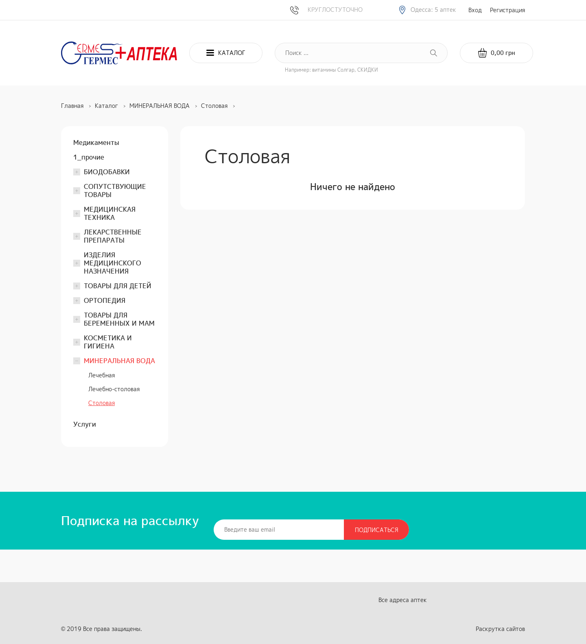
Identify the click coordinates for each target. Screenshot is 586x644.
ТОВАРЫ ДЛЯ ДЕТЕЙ (117, 286)
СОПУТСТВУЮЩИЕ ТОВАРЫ (115, 190)
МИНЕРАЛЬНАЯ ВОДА (119, 361)
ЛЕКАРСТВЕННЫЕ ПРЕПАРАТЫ (113, 236)
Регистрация (507, 10)
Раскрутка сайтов (500, 629)
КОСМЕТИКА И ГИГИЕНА (108, 342)
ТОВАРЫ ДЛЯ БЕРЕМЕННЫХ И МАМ (119, 319)
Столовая (101, 403)
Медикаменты (96, 142)
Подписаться (376, 530)
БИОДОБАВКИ (107, 172)
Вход (475, 10)
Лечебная (101, 375)
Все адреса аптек (402, 600)
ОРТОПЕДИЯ (104, 300)
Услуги (84, 424)
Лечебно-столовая (114, 389)
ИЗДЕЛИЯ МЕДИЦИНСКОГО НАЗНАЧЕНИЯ (112, 263)
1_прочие (88, 157)
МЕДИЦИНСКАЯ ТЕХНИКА (110, 213)
